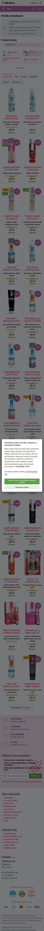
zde (21, 464)
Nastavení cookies (22, 487)
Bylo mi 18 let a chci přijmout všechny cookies (21, 481)
